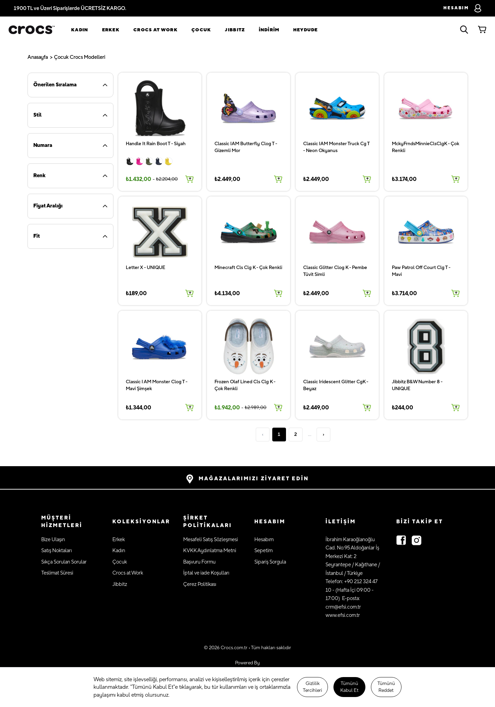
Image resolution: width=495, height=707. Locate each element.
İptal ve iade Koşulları (206, 573)
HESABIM (269, 521)
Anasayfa (38, 57)
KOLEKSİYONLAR (141, 521)
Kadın (79, 30)
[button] (70, 522)
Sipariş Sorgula (270, 562)
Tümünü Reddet (386, 687)
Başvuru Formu (199, 562)
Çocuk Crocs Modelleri (79, 57)
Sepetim (263, 550)
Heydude (305, 30)
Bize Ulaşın (53, 539)
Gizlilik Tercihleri (312, 687)
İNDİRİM (269, 30)
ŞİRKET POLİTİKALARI (207, 522)
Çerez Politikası (199, 584)
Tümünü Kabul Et (349, 687)
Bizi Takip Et (419, 521)
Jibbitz (119, 584)
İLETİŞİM (341, 521)
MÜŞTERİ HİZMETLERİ (61, 522)
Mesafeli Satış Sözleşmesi (210, 539)
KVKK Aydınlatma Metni (209, 550)
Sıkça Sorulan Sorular (64, 562)
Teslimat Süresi (57, 573)
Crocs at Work (155, 30)
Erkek (111, 30)
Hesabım (264, 539)
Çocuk (201, 30)
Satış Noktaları (56, 550)
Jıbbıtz (235, 30)
